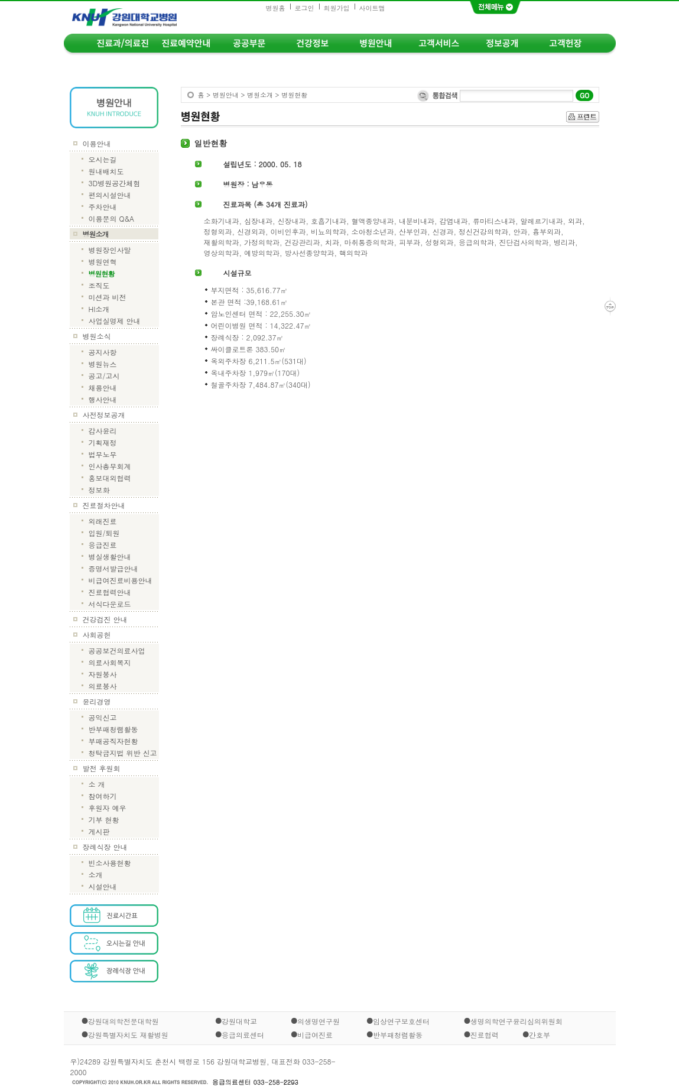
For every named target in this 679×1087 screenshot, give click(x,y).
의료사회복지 (110, 662)
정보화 (99, 490)
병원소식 (97, 336)
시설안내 (103, 886)
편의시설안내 (110, 195)
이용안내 (97, 143)
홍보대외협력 (110, 478)
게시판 (99, 831)
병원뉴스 (103, 364)
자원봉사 (103, 674)
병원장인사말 (110, 250)
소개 (96, 874)
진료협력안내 (110, 592)
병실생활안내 (110, 556)
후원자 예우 (107, 808)
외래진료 (103, 521)
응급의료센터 (243, 1034)
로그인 (304, 8)
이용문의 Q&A (112, 218)
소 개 (97, 784)
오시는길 (103, 159)
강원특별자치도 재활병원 (128, 1034)
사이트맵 (372, 8)
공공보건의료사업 (117, 650)
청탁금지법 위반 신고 (123, 753)
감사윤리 (103, 431)
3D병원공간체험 (115, 183)
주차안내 (103, 207)
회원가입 (337, 8)
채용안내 (103, 387)
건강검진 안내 (105, 619)
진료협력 (484, 1035)
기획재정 (103, 442)
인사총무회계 (110, 466)
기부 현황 (104, 820)
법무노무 (103, 454)
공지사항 (103, 352)
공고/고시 (104, 376)
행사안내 (103, 399)
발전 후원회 (102, 768)
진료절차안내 (104, 505)
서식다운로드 (110, 604)
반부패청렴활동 (113, 729)
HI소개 (99, 309)
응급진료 (103, 545)
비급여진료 (315, 1034)
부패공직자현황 (113, 741)
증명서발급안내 (113, 568)
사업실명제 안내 (115, 321)
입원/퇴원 (104, 533)
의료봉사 (103, 686)
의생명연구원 (318, 1021)
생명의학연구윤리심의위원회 (516, 1021)
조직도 (99, 285)
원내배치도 (106, 171)
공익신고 (103, 717)
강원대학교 (239, 1021)
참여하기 (103, 796)
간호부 (539, 1035)
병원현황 (102, 273)
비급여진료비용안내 (120, 580)
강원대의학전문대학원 (123, 1021)
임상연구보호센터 (401, 1021)
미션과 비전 (107, 297)
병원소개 (96, 234)
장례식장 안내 (105, 847)
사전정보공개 (104, 415)
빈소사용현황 (110, 863)
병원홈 (275, 8)
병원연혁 (103, 262)
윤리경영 (97, 701)
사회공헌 (97, 635)
